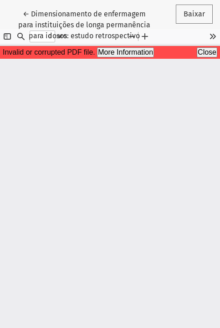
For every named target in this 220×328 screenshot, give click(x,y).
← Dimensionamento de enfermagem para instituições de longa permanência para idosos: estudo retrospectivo (84, 24)
